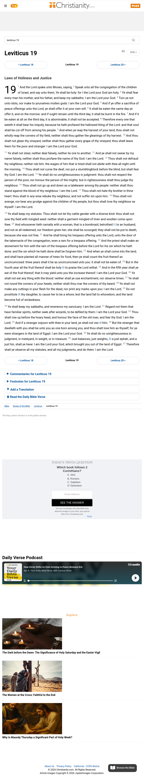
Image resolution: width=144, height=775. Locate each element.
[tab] (72, 374)
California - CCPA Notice (86, 766)
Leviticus (38, 406)
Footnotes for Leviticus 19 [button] (26, 381)
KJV (133, 52)
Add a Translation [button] (20, 389)
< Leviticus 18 (25, 64)
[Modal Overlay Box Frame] (72, 489)
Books (21, 406)
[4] (100, 323)
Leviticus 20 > (118, 64)
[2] (63, 267)
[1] (114, 224)
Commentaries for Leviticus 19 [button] (29, 374)
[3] (19, 294)
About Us (49, 766)
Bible (6, 406)
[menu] (5, 6)
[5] (110, 339)
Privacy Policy (64, 766)
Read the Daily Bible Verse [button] (26, 397)
